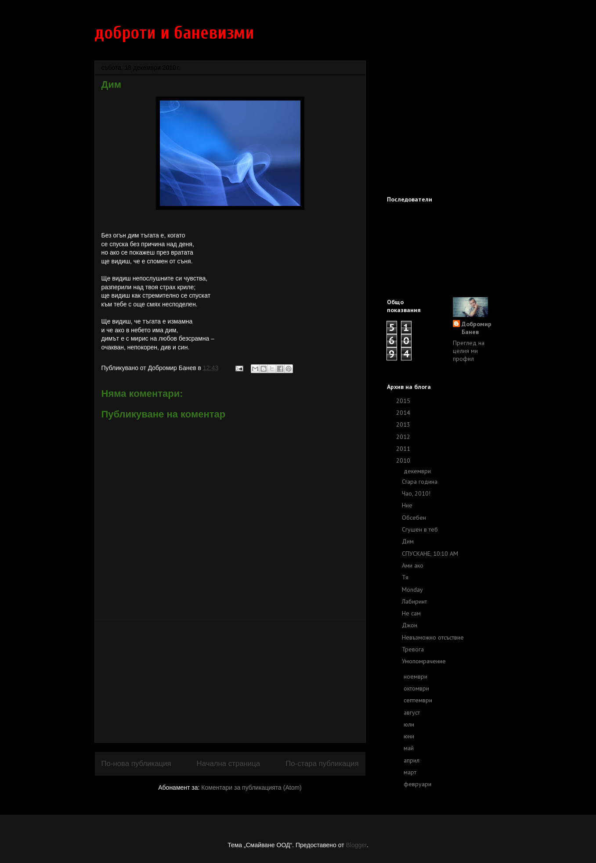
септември (419, 700)
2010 (404, 460)
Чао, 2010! (416, 493)
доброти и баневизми (174, 33)
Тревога (413, 649)
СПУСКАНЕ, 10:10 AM (430, 553)
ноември (416, 676)
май (409, 748)
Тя (405, 577)
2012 (404, 437)
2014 (404, 413)
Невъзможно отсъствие (433, 637)
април (412, 760)
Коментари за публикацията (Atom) (251, 787)
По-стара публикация (321, 763)
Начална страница (228, 763)
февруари (418, 784)
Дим (408, 541)
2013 (404, 424)
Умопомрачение (424, 661)
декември (418, 471)
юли (410, 724)
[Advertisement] (230, 681)
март (411, 772)
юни (410, 736)
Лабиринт (414, 601)
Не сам (411, 613)
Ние (407, 505)
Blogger (356, 845)
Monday (412, 589)
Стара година (419, 481)
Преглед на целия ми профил (468, 351)
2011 (404, 449)
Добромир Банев (476, 328)
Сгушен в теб (420, 529)
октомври (417, 688)
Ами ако (412, 565)
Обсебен (414, 517)
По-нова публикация (136, 763)
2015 (404, 401)
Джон (409, 625)
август (413, 712)
